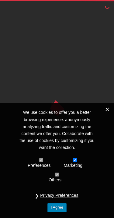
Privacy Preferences (59, 195)
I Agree (57, 207)
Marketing (73, 165)
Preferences (39, 165)
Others (55, 179)
